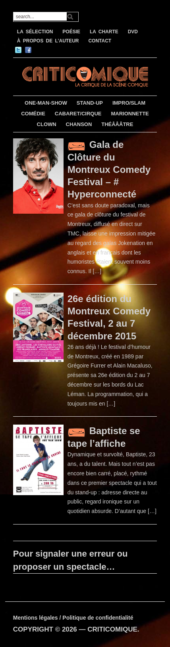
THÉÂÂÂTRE (117, 124)
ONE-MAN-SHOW (46, 103)
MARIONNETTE (130, 114)
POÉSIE (71, 31)
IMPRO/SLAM (128, 103)
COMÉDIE (33, 114)
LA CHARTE (104, 31)
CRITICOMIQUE (112, 629)
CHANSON (79, 124)
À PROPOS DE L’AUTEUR (48, 41)
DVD (133, 31)
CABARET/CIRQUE (78, 114)
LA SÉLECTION (35, 31)
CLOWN (46, 124)
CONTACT (99, 41)
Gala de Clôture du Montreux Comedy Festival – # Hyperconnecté (109, 169)
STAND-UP (90, 103)
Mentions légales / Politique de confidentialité (73, 617)
